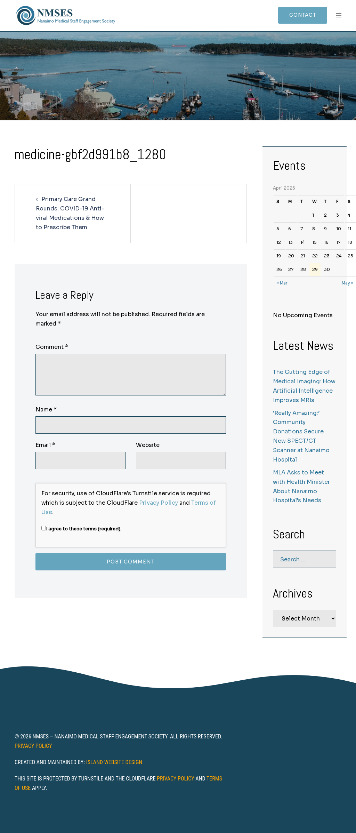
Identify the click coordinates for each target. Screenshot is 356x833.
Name (46, 409)
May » (347, 283)
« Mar (282, 283)
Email (45, 445)
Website (148, 445)
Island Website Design (114, 762)
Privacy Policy (158, 502)
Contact (300, 15)
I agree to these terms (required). (81, 529)
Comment (51, 347)
